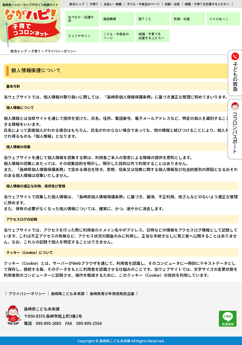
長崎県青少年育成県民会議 (112, 293)
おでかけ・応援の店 (81, 19)
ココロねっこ (219, 18)
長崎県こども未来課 (67, 293)
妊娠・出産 (172, 3)
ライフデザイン (79, 36)
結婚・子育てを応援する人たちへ (207, 3)
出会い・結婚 (113, 3)
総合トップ (76, 3)
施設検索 (109, 18)
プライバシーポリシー (27, 293)
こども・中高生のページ (116, 36)
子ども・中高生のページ (143, 3)
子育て (94, 3)
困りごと (144, 18)
